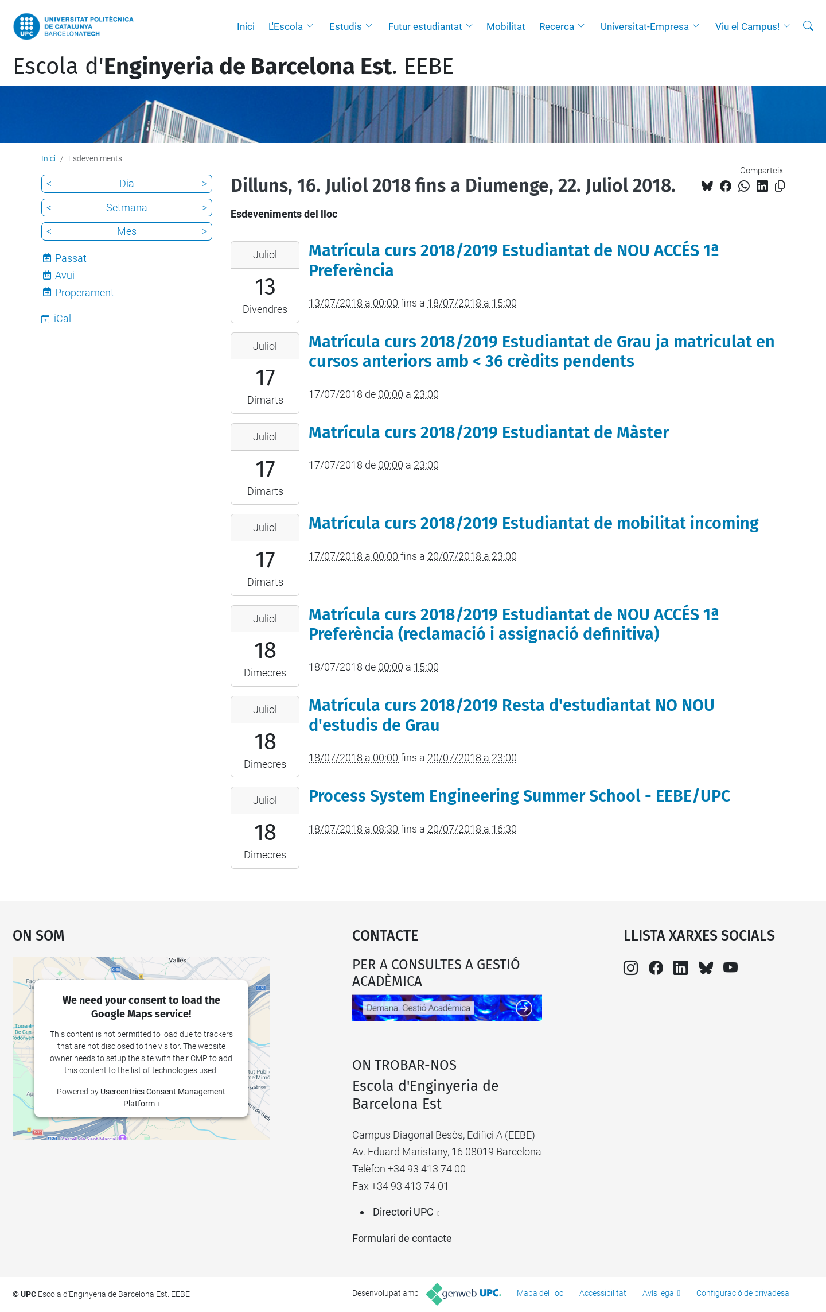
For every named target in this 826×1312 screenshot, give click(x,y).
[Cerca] (808, 26)
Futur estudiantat (425, 26)
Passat (71, 258)
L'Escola (285, 26)
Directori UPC (403, 1212)
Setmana (126, 208)
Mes (127, 231)
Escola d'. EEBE (233, 66)
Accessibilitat (602, 1293)
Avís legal (659, 1293)
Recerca (556, 26)
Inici (246, 26)
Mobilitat (505, 26)
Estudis (345, 26)
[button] (313, 26)
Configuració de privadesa (742, 1293)
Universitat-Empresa (645, 26)
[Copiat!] (780, 186)
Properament (84, 293)
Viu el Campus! (747, 26)
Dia (126, 183)
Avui (65, 275)
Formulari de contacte (402, 1238)
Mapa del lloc (540, 1293)
